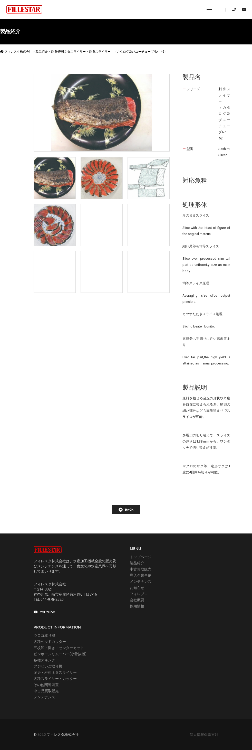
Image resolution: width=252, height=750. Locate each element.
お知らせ (137, 588)
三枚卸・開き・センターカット (59, 648)
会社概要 (137, 600)
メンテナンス (140, 581)
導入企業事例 (140, 575)
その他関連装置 (46, 685)
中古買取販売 (140, 569)
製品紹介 (137, 563)
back (126, 510)
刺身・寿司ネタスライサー (55, 672)
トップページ (140, 557)
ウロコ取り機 (44, 635)
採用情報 (137, 606)
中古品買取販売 (46, 691)
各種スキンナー (46, 660)
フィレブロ (139, 594)
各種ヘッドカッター (50, 642)
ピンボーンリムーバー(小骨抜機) (60, 654)
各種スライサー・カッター (55, 679)
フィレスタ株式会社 (16, 51)
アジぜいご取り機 (48, 666)
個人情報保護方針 (204, 735)
